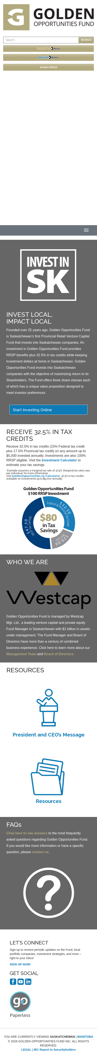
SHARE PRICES (48, 67)
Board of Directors (58, 654)
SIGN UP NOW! (20, 964)
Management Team (21, 654)
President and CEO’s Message (49, 735)
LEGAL (26, 1049)
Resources (48, 801)
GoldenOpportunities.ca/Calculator (36, 476)
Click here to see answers (27, 833)
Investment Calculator (59, 460)
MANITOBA (85, 1036)
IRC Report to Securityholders (55, 1049)
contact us (40, 852)
